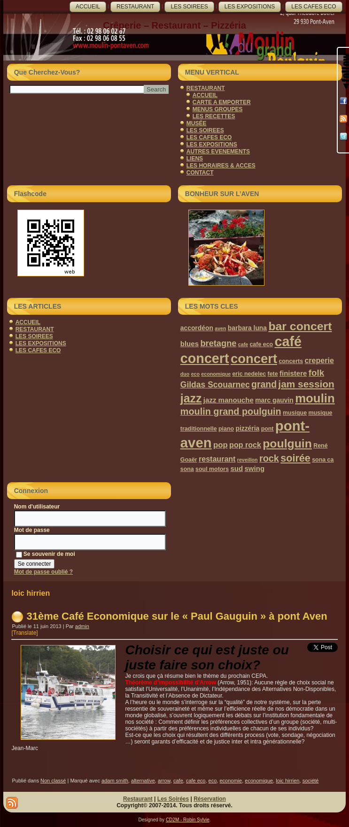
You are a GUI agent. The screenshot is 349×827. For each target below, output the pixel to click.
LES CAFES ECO (313, 6)
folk (316, 373)
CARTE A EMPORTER (222, 102)
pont (267, 428)
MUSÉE (196, 123)
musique (295, 413)
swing (255, 468)
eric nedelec (249, 374)
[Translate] (24, 633)
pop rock (245, 444)
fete (273, 374)
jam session (306, 384)
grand (264, 384)
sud (236, 468)
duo (185, 374)
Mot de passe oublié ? (43, 572)
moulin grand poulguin (230, 411)
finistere (293, 373)
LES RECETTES (214, 116)
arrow (164, 780)
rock (269, 458)
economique (216, 374)
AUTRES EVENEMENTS (218, 151)
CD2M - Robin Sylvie (187, 819)
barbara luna (247, 328)
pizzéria (247, 428)
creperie (318, 360)
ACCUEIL (88, 6)
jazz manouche (228, 400)
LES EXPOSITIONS (250, 6)
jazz (191, 398)
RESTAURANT (135, 6)
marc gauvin (274, 400)
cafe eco (261, 344)
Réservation (210, 799)
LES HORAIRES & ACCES (221, 165)
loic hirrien (287, 780)
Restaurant (138, 799)
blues (189, 344)
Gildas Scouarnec (215, 384)
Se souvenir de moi (45, 554)
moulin (315, 398)
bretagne (218, 343)
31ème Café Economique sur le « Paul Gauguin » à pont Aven (176, 616)
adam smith (114, 780)
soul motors (212, 469)
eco (195, 374)
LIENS (194, 158)
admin (82, 626)
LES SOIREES (189, 6)
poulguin (287, 443)
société (310, 780)
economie (230, 780)
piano (226, 428)
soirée (295, 458)
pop (220, 444)
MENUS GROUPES (218, 109)
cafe (243, 344)
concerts (291, 361)
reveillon (247, 460)
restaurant (217, 459)
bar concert (300, 326)
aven (220, 328)
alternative (143, 780)
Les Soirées (173, 799)
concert (254, 358)
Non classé (53, 780)
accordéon (196, 328)
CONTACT (200, 172)
